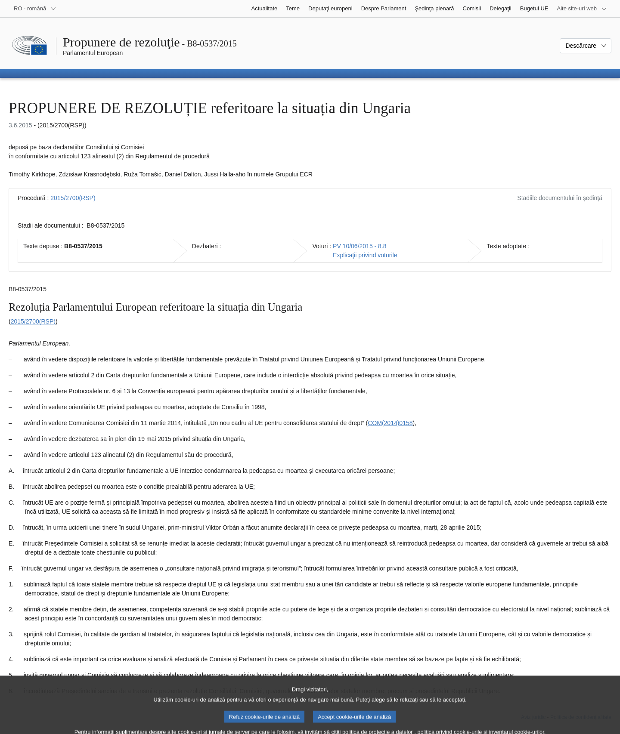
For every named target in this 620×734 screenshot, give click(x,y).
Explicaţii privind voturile (365, 255)
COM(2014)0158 (390, 422)
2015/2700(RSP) (72, 197)
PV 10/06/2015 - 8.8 (360, 246)
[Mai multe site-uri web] (582, 8)
